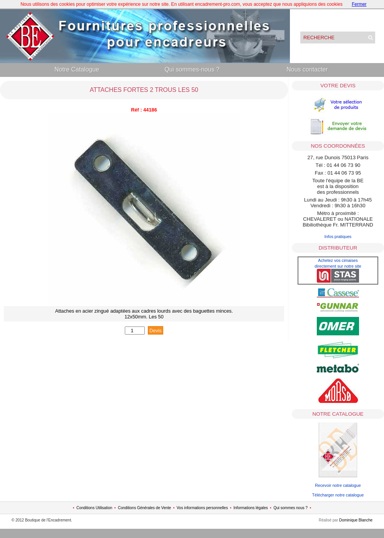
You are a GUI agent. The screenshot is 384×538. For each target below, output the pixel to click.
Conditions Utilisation (94, 508)
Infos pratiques (338, 236)
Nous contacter (307, 69)
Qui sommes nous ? (290, 508)
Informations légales (250, 508)
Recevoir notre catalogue (338, 485)
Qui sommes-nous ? (191, 69)
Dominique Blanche (355, 520)
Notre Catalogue (77, 69)
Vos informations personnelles (202, 508)
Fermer (359, 4)
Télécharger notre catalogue (338, 495)
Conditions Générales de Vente (144, 508)
